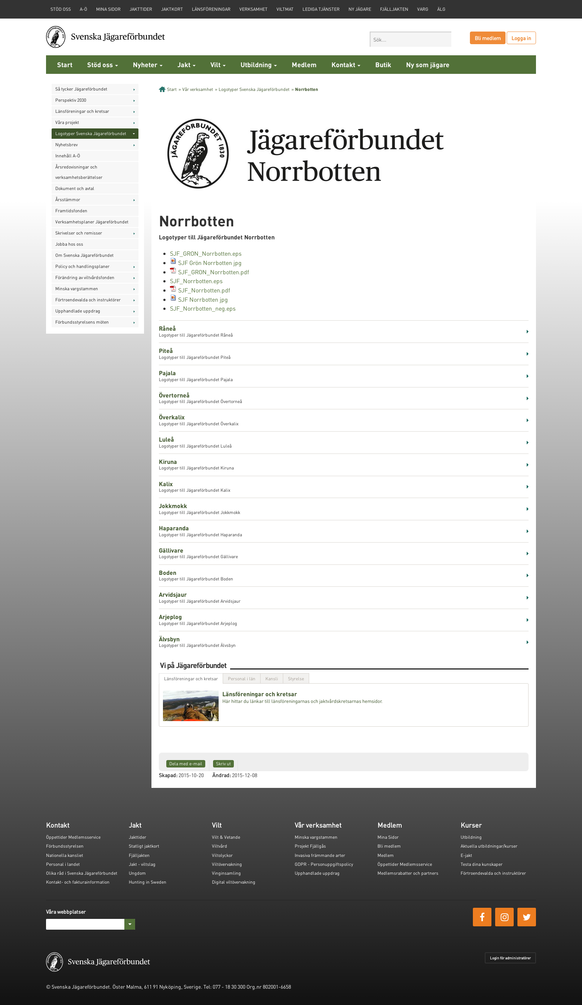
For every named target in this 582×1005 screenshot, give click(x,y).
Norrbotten (306, 89)
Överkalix (171, 417)
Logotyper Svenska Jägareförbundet (90, 133)
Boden (167, 572)
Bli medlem (488, 38)
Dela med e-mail (185, 763)
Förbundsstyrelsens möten (82, 322)
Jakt (186, 64)
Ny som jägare (427, 64)
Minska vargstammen (76, 288)
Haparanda (174, 528)
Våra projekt (67, 122)
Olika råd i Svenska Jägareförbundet (81, 873)
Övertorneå (174, 395)
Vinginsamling (226, 873)
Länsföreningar (211, 9)
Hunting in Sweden (147, 882)
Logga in (521, 38)
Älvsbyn (169, 639)
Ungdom (137, 873)
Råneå (167, 328)
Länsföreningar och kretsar (82, 111)
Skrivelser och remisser (78, 233)
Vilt (218, 64)
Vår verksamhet (197, 89)
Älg (441, 9)
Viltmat (285, 9)
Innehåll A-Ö (67, 155)
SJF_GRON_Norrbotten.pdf (213, 272)
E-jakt (466, 855)
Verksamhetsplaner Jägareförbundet (91, 222)
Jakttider (141, 9)
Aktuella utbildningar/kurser (489, 846)
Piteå (166, 350)
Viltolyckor (222, 855)
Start (64, 64)
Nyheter (148, 64)
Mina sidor (108, 9)
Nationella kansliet (64, 855)
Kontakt (345, 64)
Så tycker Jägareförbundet (81, 89)
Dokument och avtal (74, 188)
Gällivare (171, 550)
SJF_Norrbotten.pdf (204, 290)
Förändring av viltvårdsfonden (84, 277)
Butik (383, 64)
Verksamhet (253, 9)
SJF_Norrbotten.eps (196, 281)
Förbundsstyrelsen (65, 846)
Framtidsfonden (71, 210)
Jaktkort (172, 9)
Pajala (167, 373)
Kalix (166, 484)
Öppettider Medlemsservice (73, 837)
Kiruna (168, 461)
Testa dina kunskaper (482, 864)
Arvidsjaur (173, 594)
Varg (422, 9)
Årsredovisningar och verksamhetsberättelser (78, 172)
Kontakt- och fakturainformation (77, 882)
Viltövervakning (227, 864)
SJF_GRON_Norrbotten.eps (206, 253)
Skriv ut (223, 763)
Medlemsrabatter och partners (407, 873)
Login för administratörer (510, 958)
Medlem (304, 64)
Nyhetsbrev (66, 144)
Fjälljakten (394, 9)
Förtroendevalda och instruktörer (88, 299)
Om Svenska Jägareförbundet (84, 255)
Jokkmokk (173, 506)
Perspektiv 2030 (70, 100)
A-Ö (83, 9)
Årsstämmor (67, 199)
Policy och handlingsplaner (82, 266)
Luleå (166, 439)
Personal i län (241, 678)
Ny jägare (360, 9)
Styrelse (296, 678)
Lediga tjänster (321, 9)
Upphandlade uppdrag (77, 311)
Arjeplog (170, 617)
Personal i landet (63, 864)
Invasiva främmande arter (320, 855)
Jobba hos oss (69, 244)
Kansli (271, 678)
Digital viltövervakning (233, 882)
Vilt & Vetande (226, 837)
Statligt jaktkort (144, 846)
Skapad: (168, 775)
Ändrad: (221, 775)
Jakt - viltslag (142, 864)
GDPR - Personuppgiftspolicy (324, 864)
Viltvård (219, 846)
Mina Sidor (388, 837)
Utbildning (259, 64)
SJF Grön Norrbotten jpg (210, 262)
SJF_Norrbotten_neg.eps (203, 308)
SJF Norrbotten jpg (203, 299)
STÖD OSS (60, 9)
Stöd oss (102, 64)
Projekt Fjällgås (310, 846)
